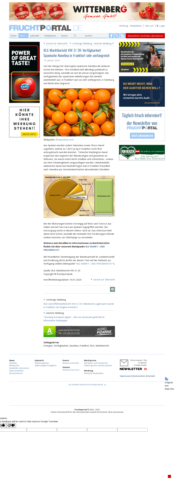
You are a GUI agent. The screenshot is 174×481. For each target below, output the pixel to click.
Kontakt (151, 376)
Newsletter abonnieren (19, 368)
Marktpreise (50, 35)
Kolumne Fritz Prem (71, 370)
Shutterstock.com (64, 139)
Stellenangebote (42, 363)
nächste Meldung (103, 43)
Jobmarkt (34, 35)
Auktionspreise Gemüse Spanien (98, 365)
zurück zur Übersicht (56, 43)
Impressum (125, 376)
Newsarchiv (14, 365)
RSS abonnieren (16, 373)
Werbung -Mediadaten (93, 373)
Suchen (88, 35)
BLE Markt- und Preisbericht (96, 363)
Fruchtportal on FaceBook (111, 35)
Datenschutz (139, 376)
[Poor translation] (11, 425)
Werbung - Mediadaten (130, 25)
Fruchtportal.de (46, 27)
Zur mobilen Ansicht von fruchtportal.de (85, 384)
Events (64, 35)
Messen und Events (71, 363)
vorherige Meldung (82, 43)
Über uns (149, 25)
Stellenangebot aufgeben (45, 365)
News (22, 35)
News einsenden (16, 370)
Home (13, 35)
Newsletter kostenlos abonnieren (145, 35)
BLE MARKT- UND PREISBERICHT (94, 263)
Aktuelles (13, 363)
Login (162, 25)
